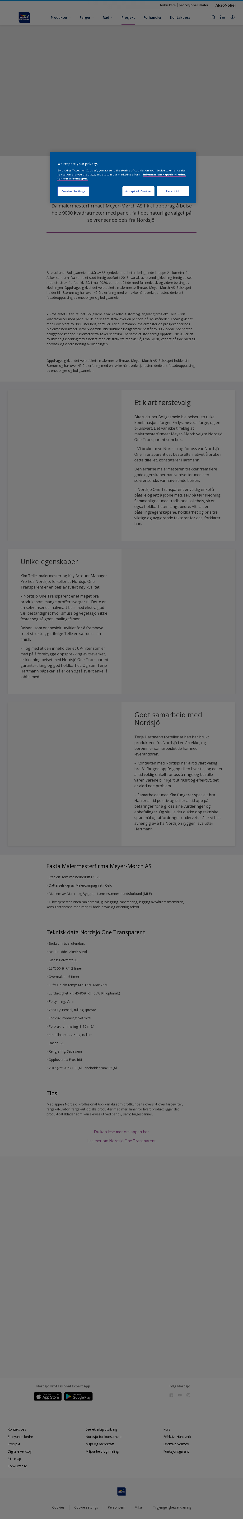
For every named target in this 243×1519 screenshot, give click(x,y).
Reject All (173, 191)
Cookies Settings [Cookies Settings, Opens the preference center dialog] (73, 191)
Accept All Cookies (138, 191)
